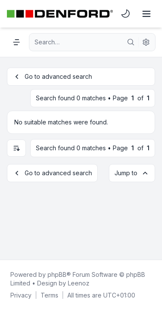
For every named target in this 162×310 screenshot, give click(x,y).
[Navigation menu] (16, 42)
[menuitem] (125, 13)
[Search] (131, 42)
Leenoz (78, 283)
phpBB (57, 274)
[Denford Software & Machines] (60, 14)
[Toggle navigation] (146, 13)
